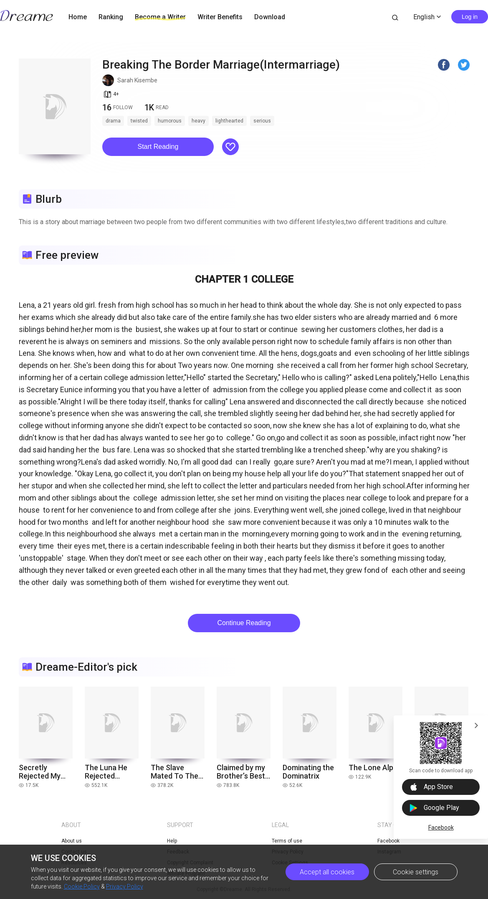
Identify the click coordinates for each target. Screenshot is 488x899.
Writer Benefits (220, 17)
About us (71, 841)
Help (172, 841)
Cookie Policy (82, 886)
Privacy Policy (124, 886)
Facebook (441, 827)
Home (77, 17)
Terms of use (287, 841)
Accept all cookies (327, 872)
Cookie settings (415, 872)
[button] (158, 147)
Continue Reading (244, 622)
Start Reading (158, 146)
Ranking (111, 17)
